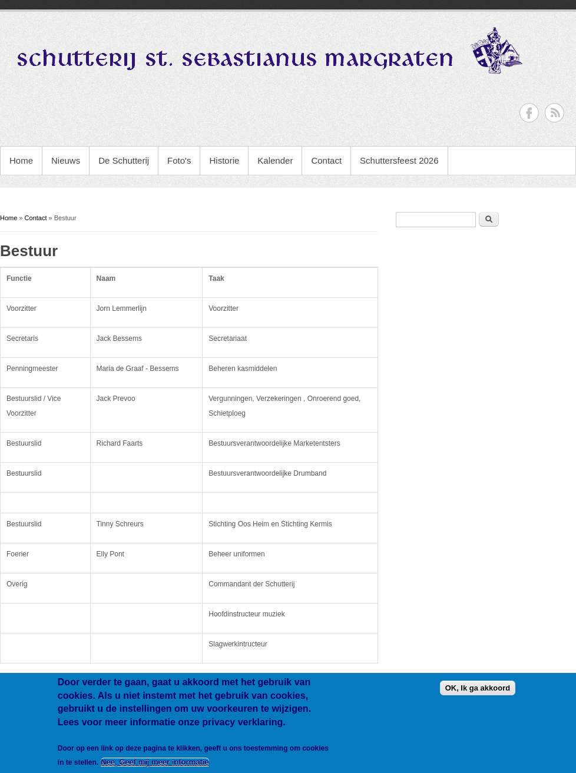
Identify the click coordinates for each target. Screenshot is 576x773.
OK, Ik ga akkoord (478, 688)
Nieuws (65, 160)
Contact (326, 160)
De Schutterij (123, 160)
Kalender (275, 160)
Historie (224, 160)
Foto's (179, 160)
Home (21, 160)
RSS (554, 112)
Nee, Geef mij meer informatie (155, 762)
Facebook (529, 112)
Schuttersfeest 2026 (399, 160)
